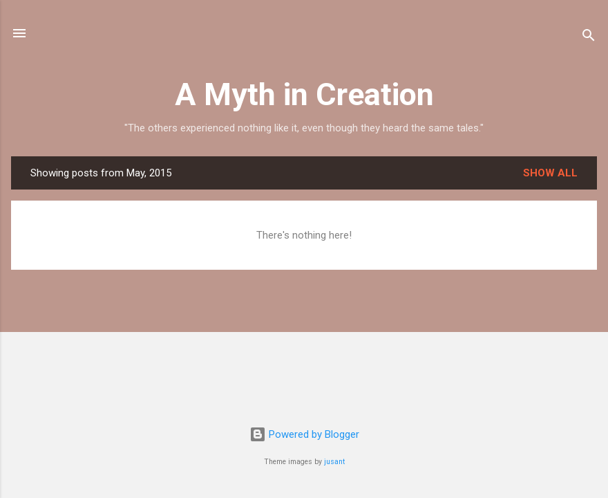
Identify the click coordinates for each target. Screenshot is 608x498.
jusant (334, 461)
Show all (550, 173)
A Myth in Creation (304, 94)
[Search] (588, 38)
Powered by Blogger (304, 434)
